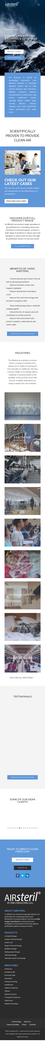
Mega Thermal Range (13, 946)
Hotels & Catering (11, 988)
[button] (8, 828)
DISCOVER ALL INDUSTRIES (21, 678)
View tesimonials (14, 58)
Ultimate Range (11, 955)
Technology (16, 1022)
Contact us (22, 868)
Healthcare (9, 985)
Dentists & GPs (10, 972)
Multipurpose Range (12, 952)
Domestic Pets (10, 975)
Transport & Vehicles (12, 997)
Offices (7, 991)
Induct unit (8, 942)
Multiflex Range (11, 949)
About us (27, 1022)
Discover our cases (16, 201)
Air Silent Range (11, 936)
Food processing (11, 981)
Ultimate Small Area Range (15, 958)
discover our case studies (22, 777)
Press (24, 1024)
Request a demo (14, 51)
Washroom (9, 1000)
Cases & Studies (13, 1024)
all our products (22, 246)
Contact (32, 1024)
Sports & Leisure (11, 994)
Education (8, 978)
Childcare (8, 969)
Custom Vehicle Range (13, 939)
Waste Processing (11, 1004)
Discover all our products (22, 334)
